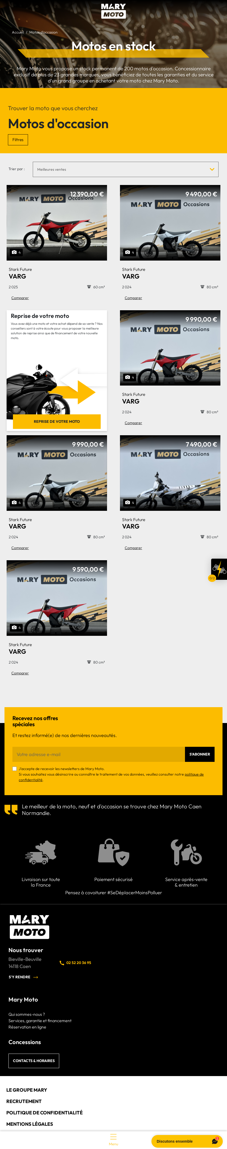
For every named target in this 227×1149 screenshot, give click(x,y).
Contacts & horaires (34, 1060)
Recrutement (24, 1101)
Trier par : (16, 168)
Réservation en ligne (27, 1027)
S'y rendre (23, 977)
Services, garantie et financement (40, 1020)
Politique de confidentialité (44, 1113)
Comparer (20, 297)
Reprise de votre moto (57, 421)
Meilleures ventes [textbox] (51, 169)
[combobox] (126, 169)
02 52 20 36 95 (75, 963)
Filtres (18, 139)
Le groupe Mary (26, 1090)
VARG (20, 273)
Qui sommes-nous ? (26, 1014)
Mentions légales (29, 1124)
